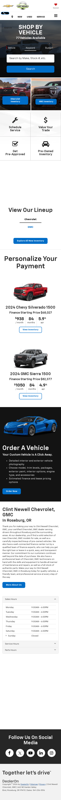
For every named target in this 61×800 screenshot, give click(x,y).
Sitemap (34, 784)
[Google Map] (30, 690)
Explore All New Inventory (30, 241)
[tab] (12, 47)
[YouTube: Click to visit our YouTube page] (31, 753)
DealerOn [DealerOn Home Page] (25, 784)
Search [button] (30, 69)
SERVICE (41, 17)
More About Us (14, 585)
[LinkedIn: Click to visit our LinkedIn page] (41, 753)
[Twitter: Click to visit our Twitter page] (20, 753)
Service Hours (30, 644)
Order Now (11, 491)
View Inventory (30, 330)
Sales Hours (30, 599)
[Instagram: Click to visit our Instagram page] (52, 753)
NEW (20, 17)
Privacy (42, 784)
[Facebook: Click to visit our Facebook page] (10, 753)
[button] (5, 13)
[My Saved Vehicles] (56, 6)
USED (29, 17)
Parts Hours (30, 650)
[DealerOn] (10, 781)
